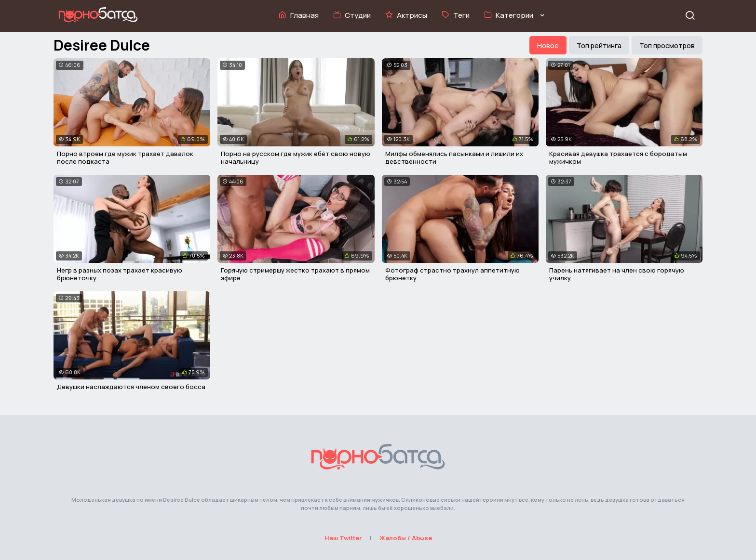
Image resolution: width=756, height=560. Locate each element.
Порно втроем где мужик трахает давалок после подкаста (125, 157)
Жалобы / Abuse (405, 538)
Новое (548, 45)
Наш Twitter (343, 538)
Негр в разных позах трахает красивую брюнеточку (119, 274)
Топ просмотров (667, 45)
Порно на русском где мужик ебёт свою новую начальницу (295, 157)
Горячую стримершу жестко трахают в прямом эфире (295, 274)
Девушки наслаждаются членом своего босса (131, 386)
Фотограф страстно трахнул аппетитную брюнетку (452, 274)
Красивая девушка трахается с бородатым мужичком (618, 157)
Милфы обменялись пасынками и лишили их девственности (454, 157)
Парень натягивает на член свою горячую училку (616, 274)
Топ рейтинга (599, 45)
